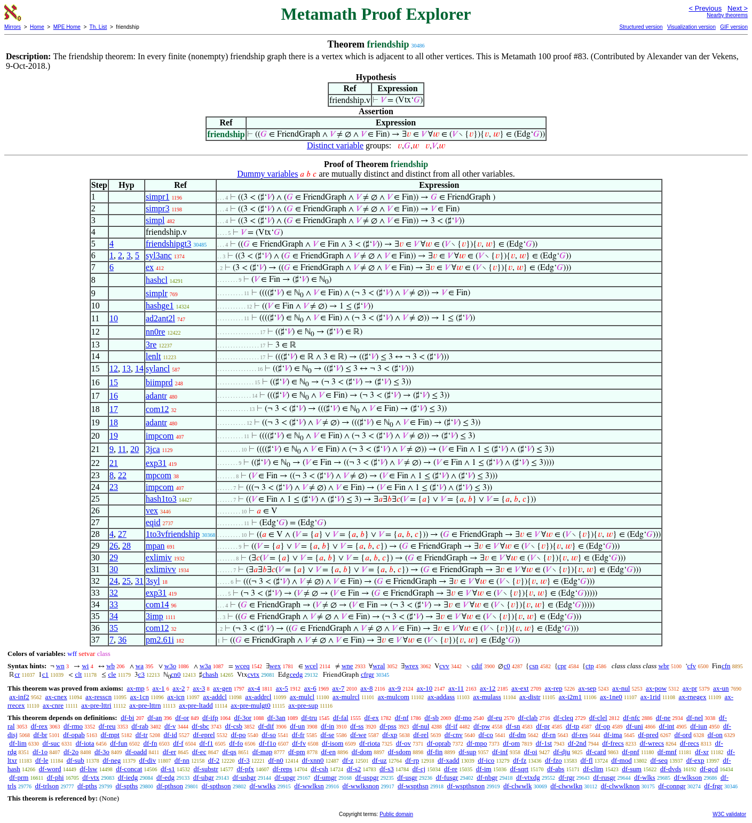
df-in (327, 726)
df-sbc (200, 726)
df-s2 (354, 769)
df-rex (39, 726)
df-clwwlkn (566, 786)
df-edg (165, 777)
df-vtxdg (528, 777)
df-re (450, 769)
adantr (156, 395)
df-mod (621, 760)
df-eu (494, 718)
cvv (444, 666)
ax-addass (441, 697)
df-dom (362, 752)
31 (139, 580)
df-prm (18, 777)
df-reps (282, 769)
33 (113, 604)
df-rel (421, 735)
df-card (596, 752)
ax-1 (159, 688)
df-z (347, 760)
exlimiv (159, 557)
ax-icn (175, 697)
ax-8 (366, 688)
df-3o (101, 752)
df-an (154, 718)
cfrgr (367, 674)
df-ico (486, 760)
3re (151, 344)
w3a (205, 666)
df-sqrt (519, 769)
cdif (476, 666)
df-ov (403, 743)
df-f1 (206, 743)
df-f (178, 743)
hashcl (157, 279)
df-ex (371, 718)
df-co (485, 735)
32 (113, 592)
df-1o (40, 752)
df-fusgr (447, 777)
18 (113, 422)
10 (113, 318)
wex (275, 666)
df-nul (421, 726)
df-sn (513, 726)
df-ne (663, 718)
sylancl (158, 368)
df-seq (659, 760)
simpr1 (157, 196)
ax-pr (690, 688)
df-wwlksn (309, 786)
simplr (157, 293)
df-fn (150, 743)
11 (122, 449)
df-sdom (399, 752)
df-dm (517, 735)
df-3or (242, 718)
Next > (737, 8)
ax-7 (338, 688)
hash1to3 (161, 498)
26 (113, 545)
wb (110, 666)
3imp (154, 616)
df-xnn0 (312, 760)
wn (60, 666)
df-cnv (454, 735)
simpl (155, 220)
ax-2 (178, 688)
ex (150, 267)
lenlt (153, 356)
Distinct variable (335, 145)
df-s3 (386, 769)
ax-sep (587, 688)
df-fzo (553, 760)
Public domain (396, 814)
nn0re (155, 331)
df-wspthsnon (466, 786)
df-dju (561, 752)
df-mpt (109, 735)
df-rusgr (604, 777)
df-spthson (216, 786)
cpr (562, 666)
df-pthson (169, 786)
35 (113, 627)
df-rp (412, 760)
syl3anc (159, 255)
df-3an (276, 718)
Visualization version (691, 27)
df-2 (214, 760)
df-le (42, 760)
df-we (358, 735)
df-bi (127, 718)
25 (126, 580)
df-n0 (275, 760)
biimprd (159, 382)
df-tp (572, 726)
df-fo (236, 743)
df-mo (463, 718)
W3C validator (729, 814)
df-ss (356, 726)
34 (113, 616)
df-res (580, 735)
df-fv (299, 743)
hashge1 (159, 305)
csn (533, 666)
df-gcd (709, 769)
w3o (170, 666)
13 (126, 368)
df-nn (182, 760)
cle (112, 674)
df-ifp (210, 718)
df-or (182, 718)
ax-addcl (215, 697)
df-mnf (667, 752)
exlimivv (161, 569)
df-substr (206, 769)
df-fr (298, 735)
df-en (328, 752)
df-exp (695, 760)
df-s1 (168, 769)
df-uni (634, 726)
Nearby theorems (727, 15)
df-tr (142, 735)
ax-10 (425, 688)
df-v (170, 726)
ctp (589, 666)
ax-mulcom (393, 697)
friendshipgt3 (168, 243)
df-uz (379, 760)
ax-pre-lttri (96, 705)
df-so (269, 735)
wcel (311, 666)
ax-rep (553, 688)
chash (210, 674)
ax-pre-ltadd (196, 705)
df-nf (402, 718)
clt (78, 674)
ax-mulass (487, 697)
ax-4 (254, 688)
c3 (141, 674)
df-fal (341, 718)
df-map (262, 752)
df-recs (689, 743)
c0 (506, 666)
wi (85, 666)
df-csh (319, 769)
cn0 (176, 674)
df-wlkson (688, 777)
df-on (715, 735)
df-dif (266, 726)
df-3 (244, 760)
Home (37, 27)
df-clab (528, 718)
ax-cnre (53, 705)
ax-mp (136, 688)
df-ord (683, 735)
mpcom (158, 475)
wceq (242, 666)
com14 (157, 604)
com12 (157, 409)
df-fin (435, 752)
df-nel (694, 718)
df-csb (234, 726)
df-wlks (644, 777)
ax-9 (395, 688)
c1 (45, 674)
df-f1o (267, 743)
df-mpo (476, 743)
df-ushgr (244, 777)
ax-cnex (56, 697)
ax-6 (310, 688)
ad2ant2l (160, 318)
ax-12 (488, 688)
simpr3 (157, 208)
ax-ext (519, 688)
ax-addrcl (258, 697)
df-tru (309, 718)
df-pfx (245, 769)
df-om (511, 743)
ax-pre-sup (303, 705)
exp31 (156, 463)
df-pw (481, 726)
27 (122, 534)
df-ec (199, 752)
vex (152, 510)
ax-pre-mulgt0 (250, 705)
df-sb (431, 718)
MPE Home (67, 27)
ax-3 (199, 688)
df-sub (75, 760)
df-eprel (204, 735)
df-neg (111, 760)
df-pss (388, 726)
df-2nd (577, 743)
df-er (169, 752)
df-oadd (136, 752)
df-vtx (90, 777)
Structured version (640, 27)
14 (139, 368)
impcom (159, 435)
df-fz (519, 760)
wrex (411, 666)
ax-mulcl (302, 697)
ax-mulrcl (346, 697)
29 (113, 557)
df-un (297, 726)
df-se (327, 735)
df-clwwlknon (620, 786)
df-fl (587, 760)
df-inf (500, 752)
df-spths (127, 786)
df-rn (549, 735)
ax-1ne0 (611, 697)
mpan (155, 545)
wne (347, 666)
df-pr (543, 726)
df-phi (55, 777)
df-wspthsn (413, 786)
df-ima (613, 735)
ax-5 (282, 688)
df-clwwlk (517, 786)
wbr (664, 666)
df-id (170, 735)
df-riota (369, 743)
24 (113, 580)
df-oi (530, 752)
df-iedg (128, 777)
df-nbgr (487, 777)
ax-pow (656, 688)
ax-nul (621, 688)
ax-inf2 (19, 697)
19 (113, 435)
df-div (147, 760)
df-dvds (671, 769)
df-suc (51, 743)
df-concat (129, 769)
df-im (484, 769)
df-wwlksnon (361, 786)
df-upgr (284, 777)
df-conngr (671, 786)
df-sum (632, 769)
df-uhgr (203, 777)
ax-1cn (139, 697)
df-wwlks (262, 786)
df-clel (598, 718)
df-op (602, 726)
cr (17, 674)
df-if (451, 726)
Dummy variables (267, 173)
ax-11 (456, 688)
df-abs (556, 769)
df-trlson (47, 786)
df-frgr (713, 786)
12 (113, 368)
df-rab (139, 726)
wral (379, 666)
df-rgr (566, 777)
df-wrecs (652, 743)
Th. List (98, 27)
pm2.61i (160, 639)
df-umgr (325, 777)
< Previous (705, 8)
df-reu (107, 726)
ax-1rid (650, 697)
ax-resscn (98, 697)
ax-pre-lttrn (145, 705)
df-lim (18, 743)
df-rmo (73, 726)
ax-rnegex (692, 697)
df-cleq (563, 718)
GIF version (734, 27)
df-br (41, 735)
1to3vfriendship (173, 534)
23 (113, 487)
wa (140, 666)
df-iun (698, 726)
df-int (667, 726)
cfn (726, 666)
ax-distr (530, 697)
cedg (296, 674)
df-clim (593, 769)
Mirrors (12, 27)
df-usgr (407, 777)
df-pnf (630, 752)
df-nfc (631, 718)
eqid (153, 522)
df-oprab (439, 743)
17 (113, 409)
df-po (238, 735)
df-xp (389, 735)
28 (126, 545)
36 (122, 639)
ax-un (721, 688)
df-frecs (612, 743)
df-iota (85, 743)
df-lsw (88, 769)
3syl (153, 580)
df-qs (229, 752)
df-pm (296, 752)
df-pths (87, 786)
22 (122, 475)
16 (113, 395)
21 (113, 463)
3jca (153, 449)
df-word (50, 769)
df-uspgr (366, 777)
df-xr (702, 752)
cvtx (253, 674)
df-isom (332, 743)
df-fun (119, 743)
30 (113, 569)
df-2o (71, 752)
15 (113, 382)
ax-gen (222, 688)
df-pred (648, 735)
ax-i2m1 (570, 697)
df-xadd (448, 760)
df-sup (467, 752)
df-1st (544, 743)
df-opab (73, 735)
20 (134, 449)
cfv (691, 666)
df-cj (419, 769)
